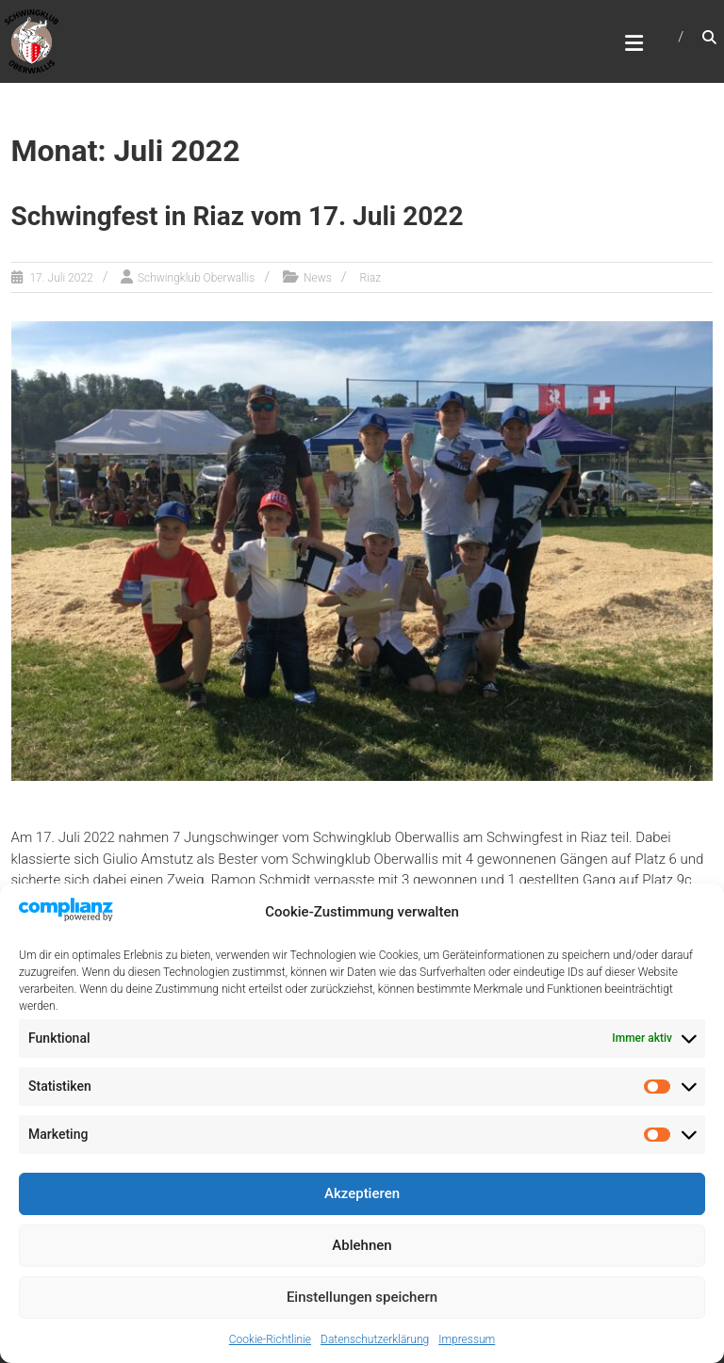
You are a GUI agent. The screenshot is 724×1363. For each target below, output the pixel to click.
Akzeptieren (362, 1193)
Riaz (370, 277)
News (318, 277)
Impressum (466, 1339)
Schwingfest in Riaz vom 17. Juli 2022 (237, 216)
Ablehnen (361, 1245)
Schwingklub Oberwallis (196, 277)
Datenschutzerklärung (375, 1339)
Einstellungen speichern (362, 1297)
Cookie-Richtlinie (270, 1339)
